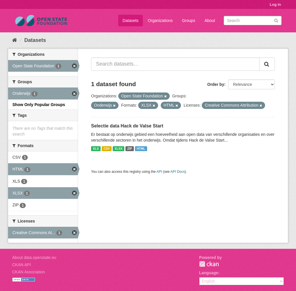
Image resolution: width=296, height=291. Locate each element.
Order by (215, 84)
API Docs (178, 172)
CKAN (209, 264)
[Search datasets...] (175, 64)
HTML (141, 148)
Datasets (130, 20)
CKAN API (21, 264)
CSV (106, 148)
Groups (188, 20)
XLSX (118, 148)
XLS (96, 148)
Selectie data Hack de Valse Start (127, 125)
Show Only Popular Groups (38, 104)
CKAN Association (28, 272)
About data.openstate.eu (34, 257)
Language (208, 272)
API (159, 172)
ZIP (129, 148)
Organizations (160, 20)
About (209, 20)
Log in (275, 4)
